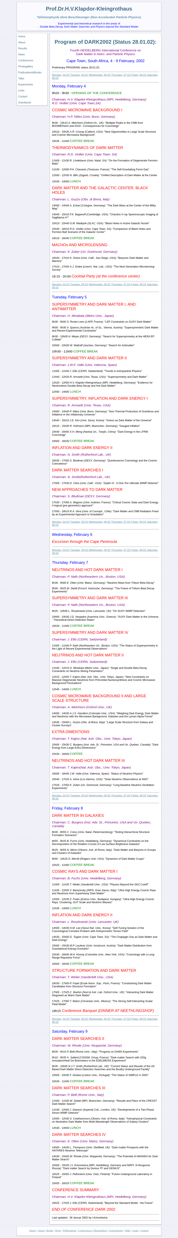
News (21, 54)
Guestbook (24, 102)
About (21, 42)
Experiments (25, 84)
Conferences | (85, 1230)
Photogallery (25, 66)
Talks (21, 78)
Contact (22, 96)
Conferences (25, 60)
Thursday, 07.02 (121, 74)
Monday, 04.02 (61, 74)
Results (22, 48)
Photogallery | (101, 1230)
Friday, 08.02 (139, 74)
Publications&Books (30, 72)
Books (49, 1230)
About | (42, 1230)
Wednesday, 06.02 (100, 74)
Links (21, 90)
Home (21, 36)
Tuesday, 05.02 (79, 74)
